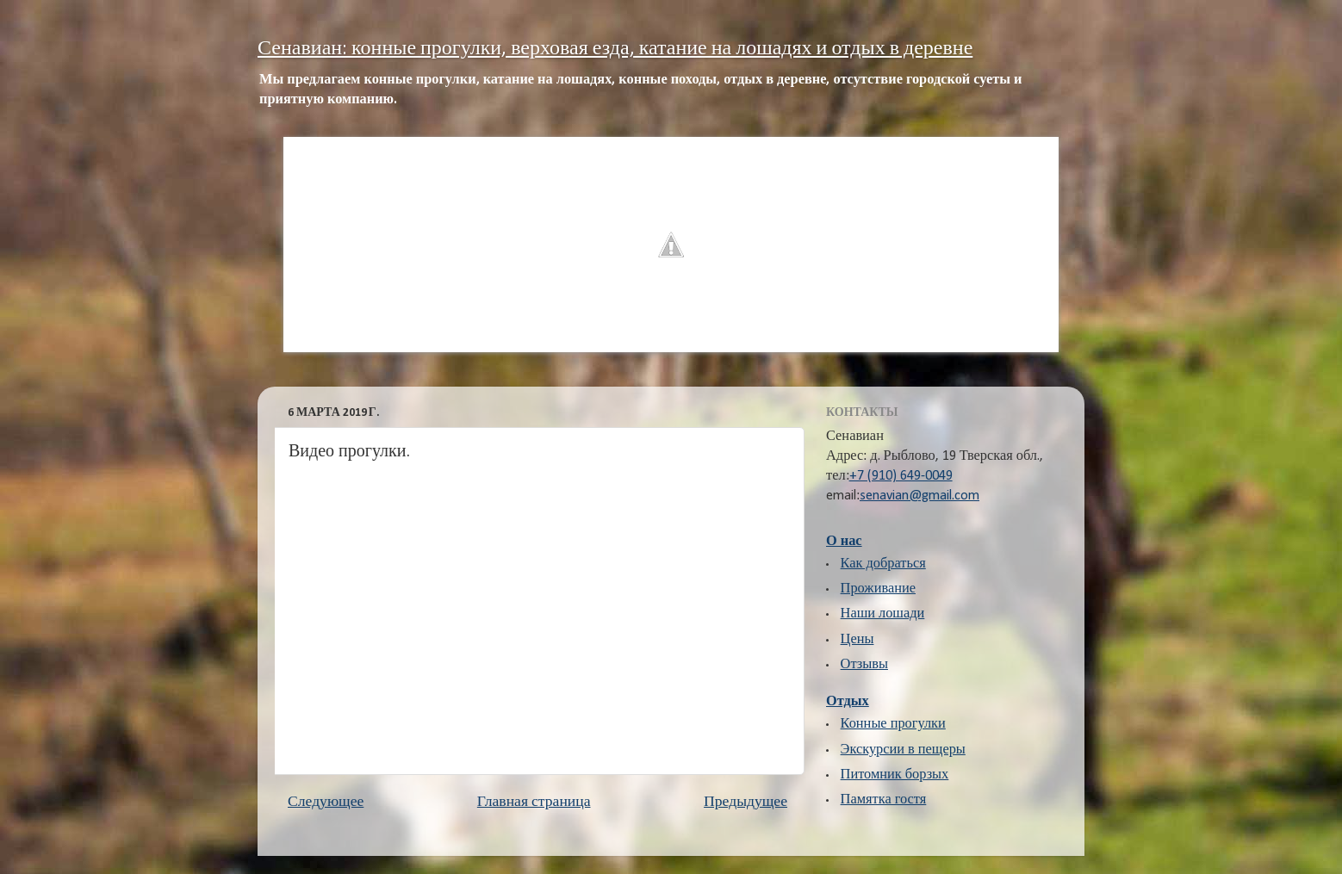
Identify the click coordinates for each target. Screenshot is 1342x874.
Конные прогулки (893, 724)
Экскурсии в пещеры (903, 750)
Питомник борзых (895, 775)
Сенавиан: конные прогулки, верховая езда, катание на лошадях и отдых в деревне (615, 49)
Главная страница (534, 802)
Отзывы (864, 665)
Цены (857, 640)
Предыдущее (745, 802)
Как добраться (883, 564)
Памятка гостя (884, 800)
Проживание (878, 589)
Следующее (325, 802)
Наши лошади (883, 614)
